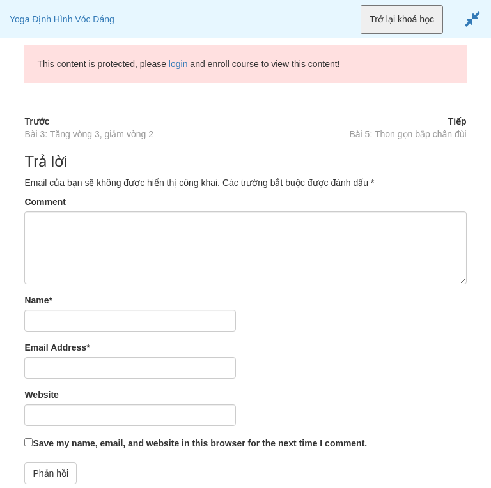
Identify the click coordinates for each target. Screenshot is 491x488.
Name (38, 300)
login (178, 64)
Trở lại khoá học (402, 19)
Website (41, 395)
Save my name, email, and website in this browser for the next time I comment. (200, 443)
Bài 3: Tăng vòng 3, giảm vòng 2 (88, 134)
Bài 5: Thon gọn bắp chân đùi (408, 134)
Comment (45, 202)
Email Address (57, 347)
